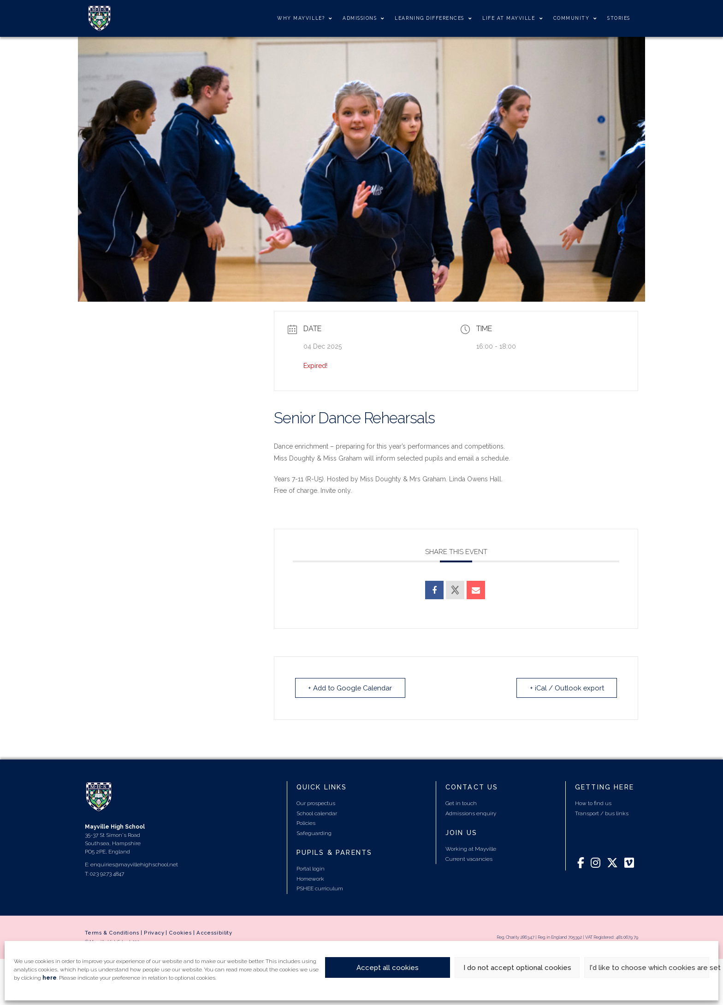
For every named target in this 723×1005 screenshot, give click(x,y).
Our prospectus (315, 803)
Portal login (310, 868)
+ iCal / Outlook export (566, 688)
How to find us (593, 803)
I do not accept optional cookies (517, 968)
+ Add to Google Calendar (351, 688)
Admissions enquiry (470, 813)
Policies (305, 823)
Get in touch (461, 803)
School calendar (316, 813)
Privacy (154, 932)
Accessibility (214, 932)
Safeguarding (314, 833)
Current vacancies (468, 858)
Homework (310, 879)
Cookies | (182, 932)
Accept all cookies (387, 968)
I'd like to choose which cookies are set (649, 968)
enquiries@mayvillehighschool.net (134, 864)
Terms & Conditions (112, 932)
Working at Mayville (470, 849)
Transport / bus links (601, 813)
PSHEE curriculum (319, 888)
